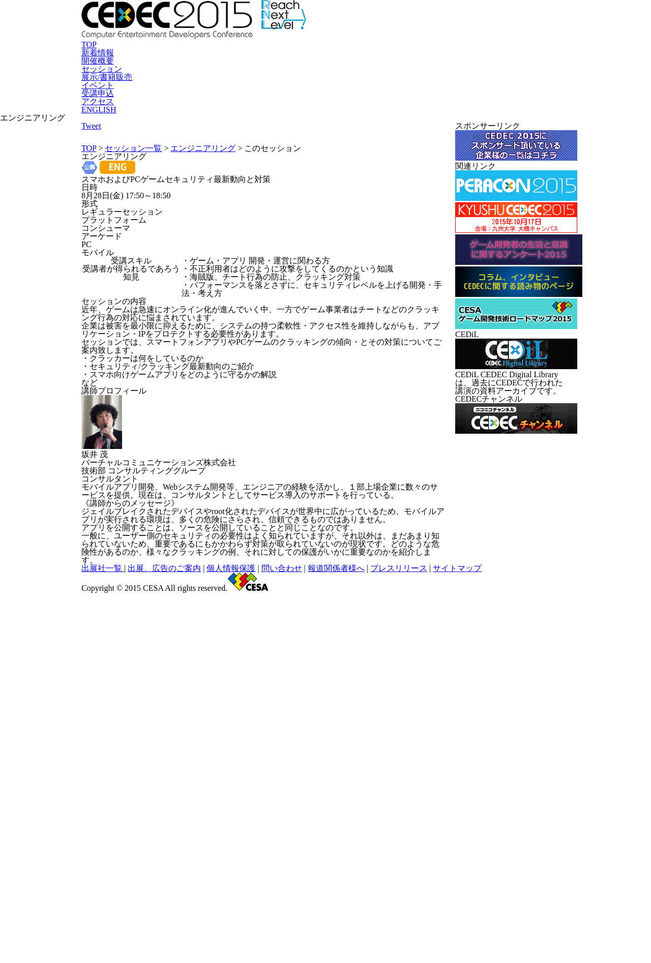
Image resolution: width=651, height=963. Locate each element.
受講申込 (448, 108)
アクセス (495, 108)
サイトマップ (464, 904)
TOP (145, 108)
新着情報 (185, 108)
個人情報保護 (285, 904)
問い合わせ (325, 904)
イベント (401, 108)
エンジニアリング (201, 203)
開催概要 (233, 108)
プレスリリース (418, 904)
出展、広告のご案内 (232, 904)
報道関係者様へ (369, 904)
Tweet (311, 187)
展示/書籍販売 (344, 108)
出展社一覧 (184, 904)
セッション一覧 (133, 203)
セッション (284, 108)
